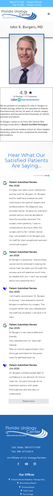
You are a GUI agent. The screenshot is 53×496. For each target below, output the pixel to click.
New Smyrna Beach (26, 483)
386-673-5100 (17, 2)
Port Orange (26, 494)
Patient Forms (34, 4)
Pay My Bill (18, 4)
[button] (49, 14)
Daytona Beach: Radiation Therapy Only (26, 479)
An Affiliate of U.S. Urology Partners (26, 457)
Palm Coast (26, 490)
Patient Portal (34, 2)
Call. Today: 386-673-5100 (25, 447)
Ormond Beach (26, 487)
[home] (18, 15)
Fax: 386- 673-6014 (22, 451)
